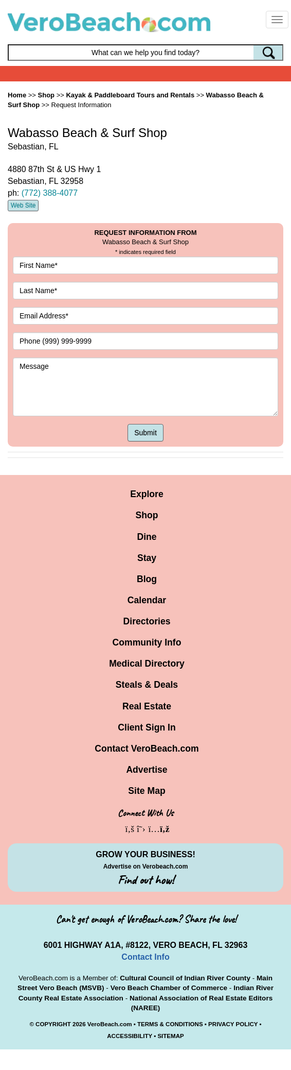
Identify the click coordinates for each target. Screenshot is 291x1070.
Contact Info (145, 957)
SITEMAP (170, 1036)
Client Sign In (146, 727)
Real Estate (146, 706)
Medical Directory (147, 663)
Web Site (23, 205)
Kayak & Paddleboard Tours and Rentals (130, 95)
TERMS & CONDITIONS (170, 1024)
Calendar (147, 600)
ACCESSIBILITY (129, 1036)
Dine (146, 537)
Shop (147, 515)
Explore (146, 494)
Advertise (146, 770)
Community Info (147, 642)
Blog (147, 579)
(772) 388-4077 (50, 193)
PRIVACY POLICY (233, 1024)
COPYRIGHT (53, 1024)
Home (17, 95)
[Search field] (145, 52)
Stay (146, 558)
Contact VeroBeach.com (146, 748)
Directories (147, 621)
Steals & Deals (147, 685)
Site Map (146, 791)
